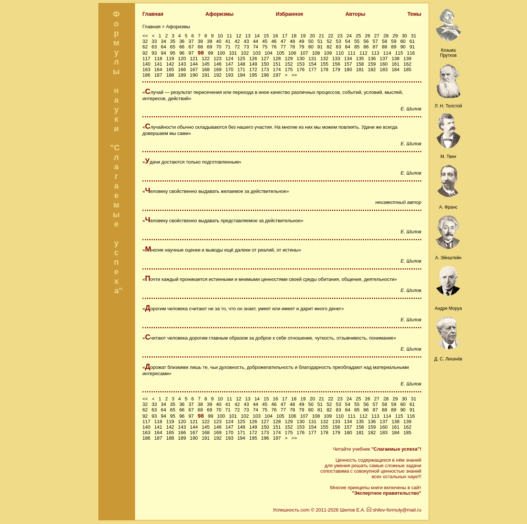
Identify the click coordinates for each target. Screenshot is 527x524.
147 (229, 64)
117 (146, 58)
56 (365, 41)
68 (200, 47)
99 (210, 53)
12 (238, 36)
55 (356, 41)
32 (145, 41)
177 (313, 69)
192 (218, 75)
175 (289, 69)
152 (289, 64)
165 (170, 69)
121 (194, 58)
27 (376, 36)
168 (206, 69)
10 (220, 36)
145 (206, 64)
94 (163, 53)
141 (158, 64)
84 (347, 47)
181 (360, 69)
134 (348, 58)
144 (194, 64)
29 (395, 36)
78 (292, 47)
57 (375, 41)
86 (365, 47)
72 (237, 47)
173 (265, 69)
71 (227, 47)
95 (172, 53)
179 (336, 69)
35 (172, 41)
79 (301, 47)
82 (329, 47)
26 (367, 36)
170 (229, 69)
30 (404, 36)
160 (384, 64)
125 (241, 58)
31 (413, 36)
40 (218, 41)
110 (340, 53)
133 (336, 58)
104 (269, 53)
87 (375, 47)
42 (237, 41)
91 (412, 47)
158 (360, 64)
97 (190, 53)
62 (145, 47)
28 (385, 36)
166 (182, 69)
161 (396, 64)
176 (301, 69)
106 (292, 53)
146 (218, 64)
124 (229, 58)
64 (163, 47)
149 (253, 64)
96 (181, 53)
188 (170, 75)
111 (352, 53)
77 (283, 47)
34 (163, 41)
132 (324, 58)
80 (310, 47)
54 (347, 41)
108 (316, 53)
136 (372, 58)
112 (363, 53)
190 (194, 75)
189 (182, 75)
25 (358, 36)
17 (284, 36)
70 (218, 47)
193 (229, 75)
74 (255, 47)
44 (255, 41)
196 (265, 75)
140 (146, 64)
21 (321, 36)
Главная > (154, 26)
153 (301, 64)
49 (301, 41)
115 (399, 53)
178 (324, 69)
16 (275, 36)
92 (145, 53)
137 (384, 58)
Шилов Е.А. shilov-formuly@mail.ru (380, 510)
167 (194, 69)
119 (170, 58)
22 (330, 36)
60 (403, 41)
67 (190, 47)
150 (265, 64)
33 (154, 41)
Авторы (355, 14)
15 (266, 36)
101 (233, 53)
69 (209, 47)
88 (384, 47)
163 (146, 69)
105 (280, 53)
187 (158, 75)
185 (407, 69)
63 (154, 47)
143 (182, 64)
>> (294, 75)
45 (264, 41)
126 (253, 58)
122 (206, 58)
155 (324, 64)
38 (200, 41)
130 (301, 58)
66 (181, 47)
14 (256, 36)
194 (241, 75)
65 (172, 47)
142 (170, 64)
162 (407, 64)
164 (158, 69)
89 (393, 47)
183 (384, 69)
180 (348, 69)
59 (393, 41)
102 (245, 53)
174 (277, 69)
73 (246, 47)
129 (289, 58)
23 (339, 36)
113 (375, 53)
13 (247, 36)
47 (283, 41)
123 (218, 58)
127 (265, 58)
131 (313, 58)
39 (209, 41)
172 (253, 69)
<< (145, 36)
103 (257, 53)
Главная (152, 14)
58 (384, 41)
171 (241, 69)
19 (303, 36)
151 (277, 64)
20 (312, 36)
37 (190, 41)
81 (320, 47)
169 (218, 69)
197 (277, 75)
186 (146, 75)
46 (273, 41)
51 (320, 41)
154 (313, 64)
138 (396, 58)
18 (294, 36)
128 (277, 58)
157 (348, 64)
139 (407, 58)
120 (182, 58)
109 (328, 53)
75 (264, 47)
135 (360, 58)
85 (356, 47)
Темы (414, 14)
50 (310, 41)
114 (387, 53)
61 (412, 41)
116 (411, 53)
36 (181, 41)
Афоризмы (220, 14)
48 (292, 41)
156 (336, 64)
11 (229, 36)
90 (403, 47)
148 (241, 64)
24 (349, 36)
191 (206, 75)
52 (329, 41)
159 (372, 64)
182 (372, 69)
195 (253, 75)
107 (304, 53)
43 (246, 41)
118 (158, 58)
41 (227, 41)
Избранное (289, 14)
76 (273, 47)
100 (221, 53)
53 (338, 41)
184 (396, 69)
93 (154, 53)
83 (338, 47)
